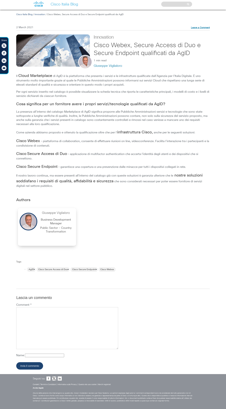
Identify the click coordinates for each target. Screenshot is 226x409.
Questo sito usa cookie (87, 384)
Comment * (24, 304)
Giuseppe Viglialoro (108, 65)
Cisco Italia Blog (24, 14)
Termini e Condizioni (48, 384)
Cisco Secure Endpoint (84, 269)
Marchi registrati (104, 384)
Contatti (36, 384)
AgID (31, 269)
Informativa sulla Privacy (67, 384)
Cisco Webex (107, 269)
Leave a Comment (200, 28)
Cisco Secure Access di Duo (53, 269)
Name (20, 355)
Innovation (40, 14)
